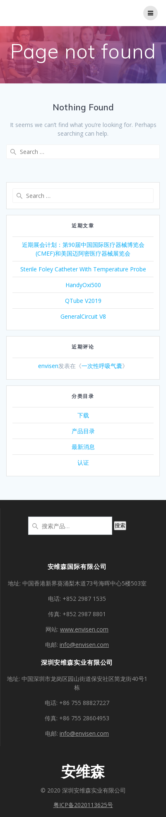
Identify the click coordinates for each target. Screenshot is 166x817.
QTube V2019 (83, 301)
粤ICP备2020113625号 (83, 805)
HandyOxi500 (83, 285)
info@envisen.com (84, 645)
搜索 (120, 525)
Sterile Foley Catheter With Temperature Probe (83, 269)
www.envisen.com (84, 629)
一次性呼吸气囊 (102, 366)
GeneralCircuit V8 (83, 316)
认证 (83, 462)
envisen (48, 366)
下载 (83, 415)
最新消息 (83, 447)
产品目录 (83, 431)
